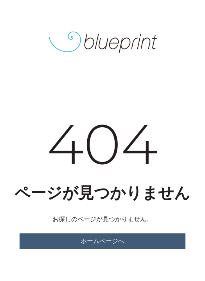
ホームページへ (102, 241)
